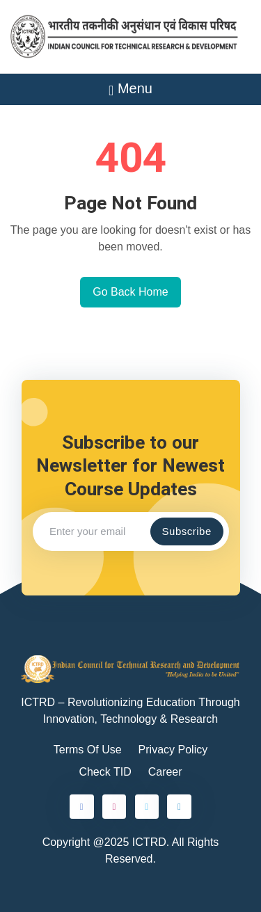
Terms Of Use (88, 749)
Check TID (105, 772)
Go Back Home (130, 292)
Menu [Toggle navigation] (130, 88)
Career (165, 772)
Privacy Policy (173, 749)
